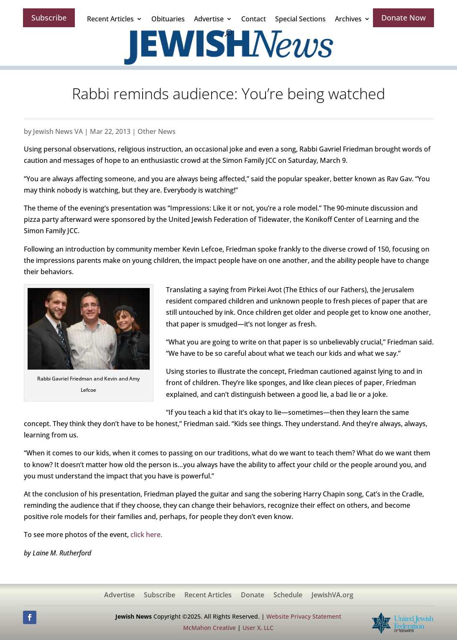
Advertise (209, 18)
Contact (253, 18)
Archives (348, 18)
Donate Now (403, 18)
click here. (146, 534)
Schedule (287, 595)
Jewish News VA (58, 131)
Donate (252, 595)
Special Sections (300, 18)
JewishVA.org (332, 595)
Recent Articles (110, 18)
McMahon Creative (209, 628)
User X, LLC (258, 628)
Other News (157, 131)
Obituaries (168, 18)
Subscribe (48, 18)
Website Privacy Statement (303, 616)
